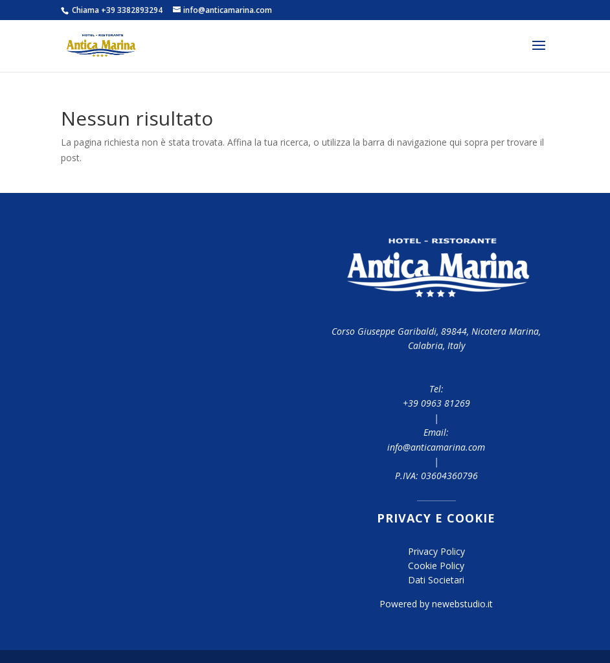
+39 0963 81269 (436, 403)
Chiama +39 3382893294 (116, 10)
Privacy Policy (436, 551)
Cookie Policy (436, 565)
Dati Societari (436, 580)
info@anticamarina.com (436, 447)
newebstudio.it (462, 604)
